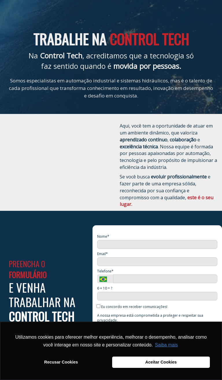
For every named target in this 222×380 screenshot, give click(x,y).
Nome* (103, 236)
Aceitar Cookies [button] (161, 362)
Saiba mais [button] (166, 344)
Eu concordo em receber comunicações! (132, 306)
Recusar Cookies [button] (61, 362)
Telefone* (105, 271)
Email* (102, 254)
